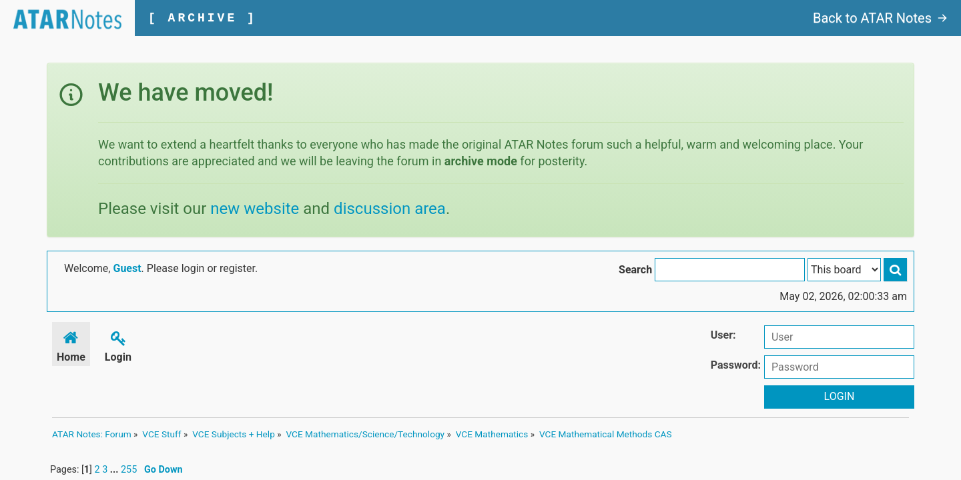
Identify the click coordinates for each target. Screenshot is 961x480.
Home (71, 344)
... (115, 469)
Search (635, 269)
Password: (736, 365)
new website (254, 208)
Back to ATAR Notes (880, 18)
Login (118, 344)
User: (723, 335)
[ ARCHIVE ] (202, 18)
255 (129, 469)
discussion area (390, 208)
